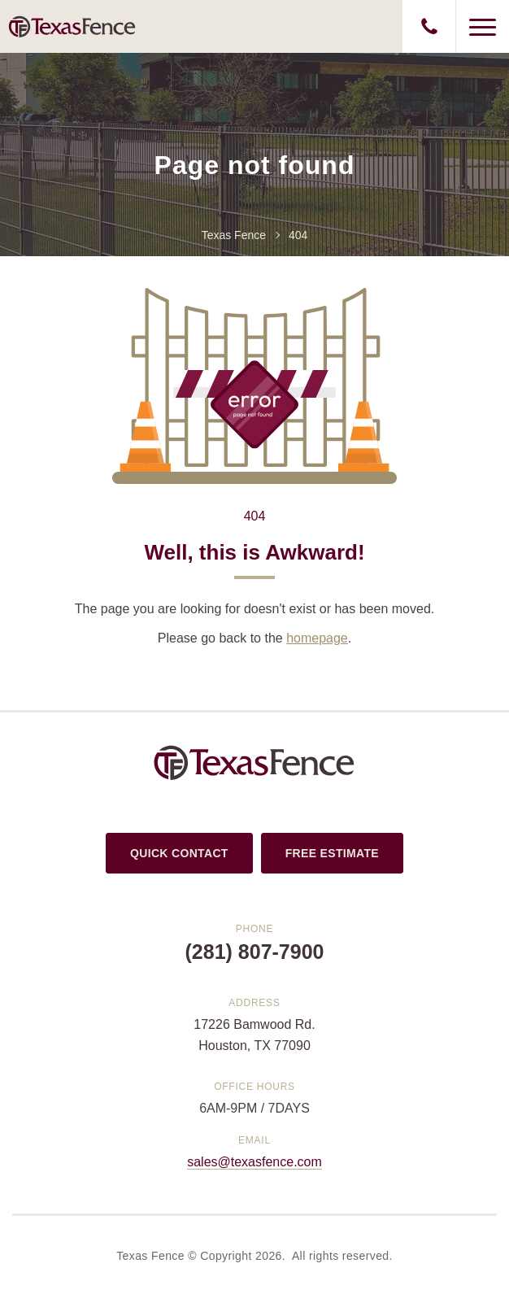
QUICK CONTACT (179, 853)
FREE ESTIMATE (332, 853)
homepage (317, 638)
